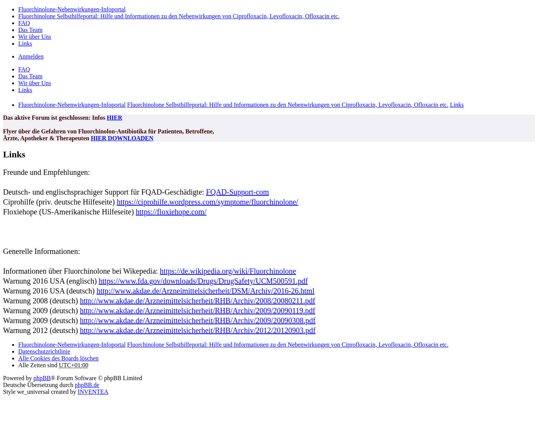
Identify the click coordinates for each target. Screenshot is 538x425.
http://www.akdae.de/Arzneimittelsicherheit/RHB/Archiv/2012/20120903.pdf (197, 330)
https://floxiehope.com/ (171, 212)
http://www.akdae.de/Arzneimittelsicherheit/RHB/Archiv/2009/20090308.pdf (197, 320)
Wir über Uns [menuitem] (34, 36)
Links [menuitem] (25, 43)
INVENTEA (93, 392)
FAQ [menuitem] (24, 23)
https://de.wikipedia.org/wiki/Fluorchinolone (228, 271)
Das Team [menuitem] (30, 30)
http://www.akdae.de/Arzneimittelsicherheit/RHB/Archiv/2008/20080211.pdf (197, 301)
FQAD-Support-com (237, 192)
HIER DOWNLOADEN (122, 138)
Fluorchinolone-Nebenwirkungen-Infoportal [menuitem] (72, 9)
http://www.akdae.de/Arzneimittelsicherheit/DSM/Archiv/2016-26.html (206, 291)
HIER (114, 117)
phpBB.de (87, 385)
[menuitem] (44, 351)
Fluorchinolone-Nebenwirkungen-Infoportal (72, 344)
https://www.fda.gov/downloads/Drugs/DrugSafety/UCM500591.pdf (203, 281)
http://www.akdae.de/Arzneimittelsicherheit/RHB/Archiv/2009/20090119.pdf (197, 310)
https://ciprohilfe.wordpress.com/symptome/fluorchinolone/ (207, 202)
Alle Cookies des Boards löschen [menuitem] (58, 358)
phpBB (42, 378)
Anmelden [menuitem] (31, 56)
